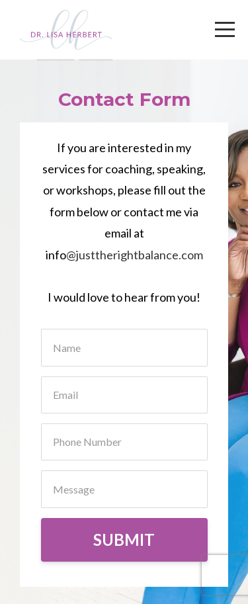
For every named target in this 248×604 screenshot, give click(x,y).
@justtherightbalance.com (134, 254)
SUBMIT (124, 539)
